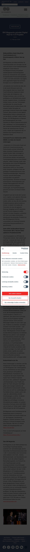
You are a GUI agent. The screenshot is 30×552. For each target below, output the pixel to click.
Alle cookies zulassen (15, 293)
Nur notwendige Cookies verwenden (15, 302)
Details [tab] (15, 253)
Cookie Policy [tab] (24, 253)
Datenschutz (21, 265)
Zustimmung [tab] (5, 253)
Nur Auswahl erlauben (15, 298)
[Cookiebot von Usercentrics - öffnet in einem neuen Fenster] (21, 249)
